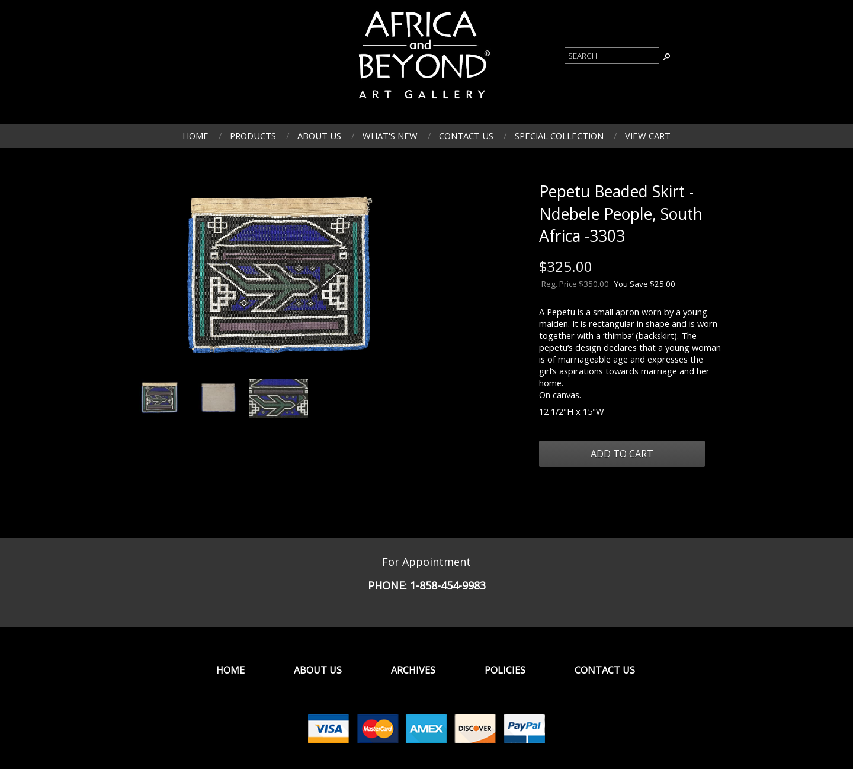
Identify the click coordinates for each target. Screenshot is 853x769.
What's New (390, 136)
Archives (413, 670)
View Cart (648, 136)
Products (253, 136)
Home (195, 136)
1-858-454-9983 (448, 585)
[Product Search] (612, 55)
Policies (505, 670)
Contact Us (466, 136)
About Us (319, 136)
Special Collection (559, 136)
